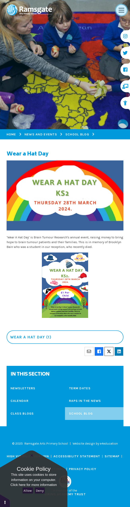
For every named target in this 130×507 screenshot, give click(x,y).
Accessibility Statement (76, 456)
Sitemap (112, 456)
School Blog (77, 134)
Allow (28, 490)
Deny (40, 490)
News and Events (41, 134)
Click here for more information (34, 485)
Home (11, 134)
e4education (109, 443)
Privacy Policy (83, 469)
